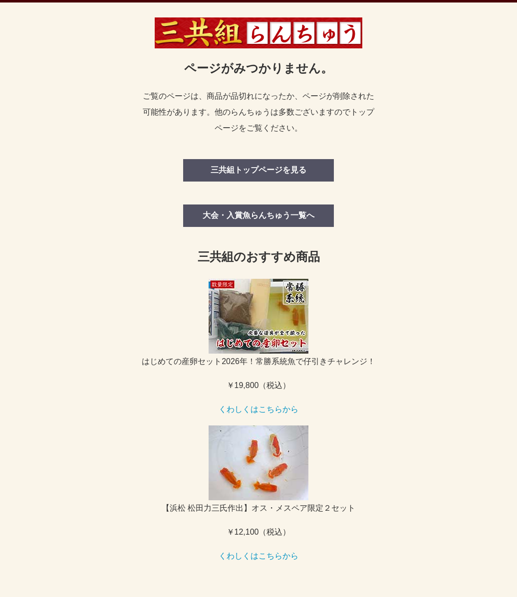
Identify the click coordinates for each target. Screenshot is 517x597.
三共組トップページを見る (258, 170)
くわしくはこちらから (258, 409)
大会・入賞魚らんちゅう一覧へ (258, 215)
